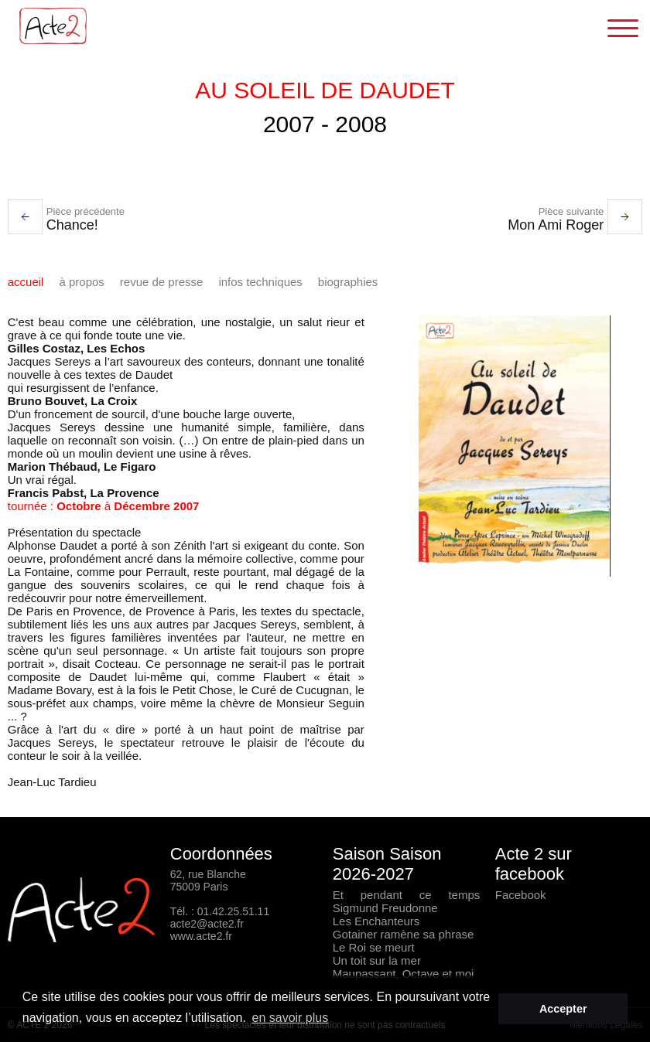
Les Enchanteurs (376, 921)
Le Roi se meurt (374, 947)
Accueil (26, 281)
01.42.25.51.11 (233, 911)
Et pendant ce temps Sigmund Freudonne (407, 901)
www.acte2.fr (201, 936)
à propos (81, 281)
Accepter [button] (563, 1009)
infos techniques (260, 281)
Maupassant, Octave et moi (403, 973)
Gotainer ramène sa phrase (403, 934)
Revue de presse (162, 281)
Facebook (520, 894)
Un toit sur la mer (377, 960)
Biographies (348, 281)
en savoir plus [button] (290, 1017)
